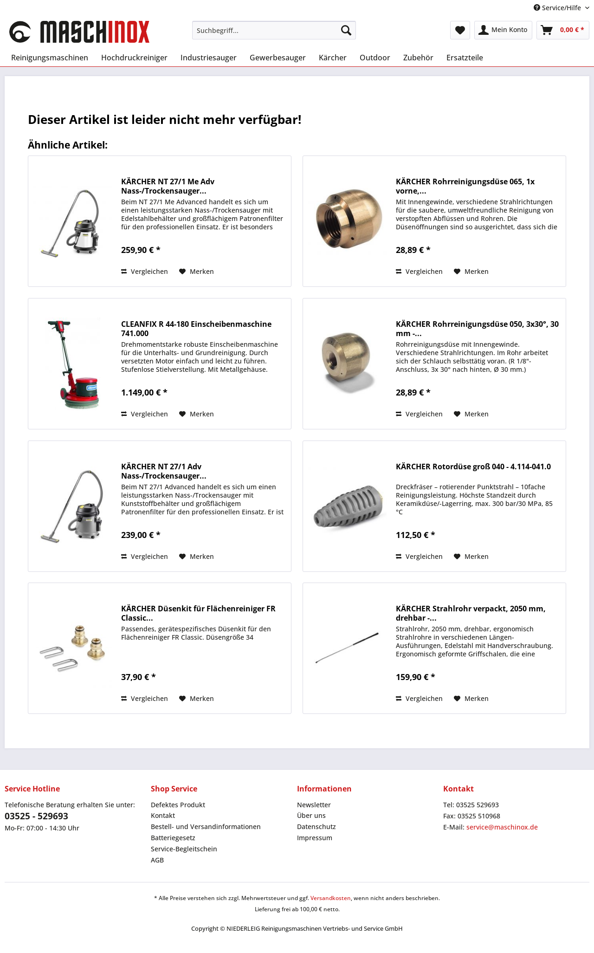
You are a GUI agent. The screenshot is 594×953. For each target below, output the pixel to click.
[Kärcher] (332, 57)
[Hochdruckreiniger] (134, 57)
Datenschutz (316, 826)
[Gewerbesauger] (277, 57)
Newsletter (314, 804)
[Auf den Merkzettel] (196, 271)
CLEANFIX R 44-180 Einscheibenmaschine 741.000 (196, 328)
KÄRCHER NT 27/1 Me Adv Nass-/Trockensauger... (167, 186)
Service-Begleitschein (184, 848)
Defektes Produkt (178, 804)
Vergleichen (144, 271)
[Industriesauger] (208, 57)
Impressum (314, 837)
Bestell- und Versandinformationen (206, 826)
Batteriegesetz (173, 837)
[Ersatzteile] (465, 57)
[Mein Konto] (503, 30)
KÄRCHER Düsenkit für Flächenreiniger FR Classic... (198, 613)
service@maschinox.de (502, 827)
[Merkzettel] (460, 30)
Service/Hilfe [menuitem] (558, 7)
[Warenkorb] (562, 30)
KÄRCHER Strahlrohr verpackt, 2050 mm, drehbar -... (471, 613)
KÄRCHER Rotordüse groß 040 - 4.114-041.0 (473, 467)
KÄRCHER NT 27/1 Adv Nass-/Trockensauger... (164, 471)
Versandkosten (330, 898)
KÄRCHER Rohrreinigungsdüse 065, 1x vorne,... (465, 186)
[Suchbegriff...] (274, 30)
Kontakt (163, 815)
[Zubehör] (418, 57)
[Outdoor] (375, 57)
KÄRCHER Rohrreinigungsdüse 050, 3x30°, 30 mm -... (477, 328)
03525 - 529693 (36, 816)
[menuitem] (274, 30)
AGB (157, 860)
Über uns (311, 815)
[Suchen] (346, 30)
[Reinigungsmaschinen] (50, 57)
